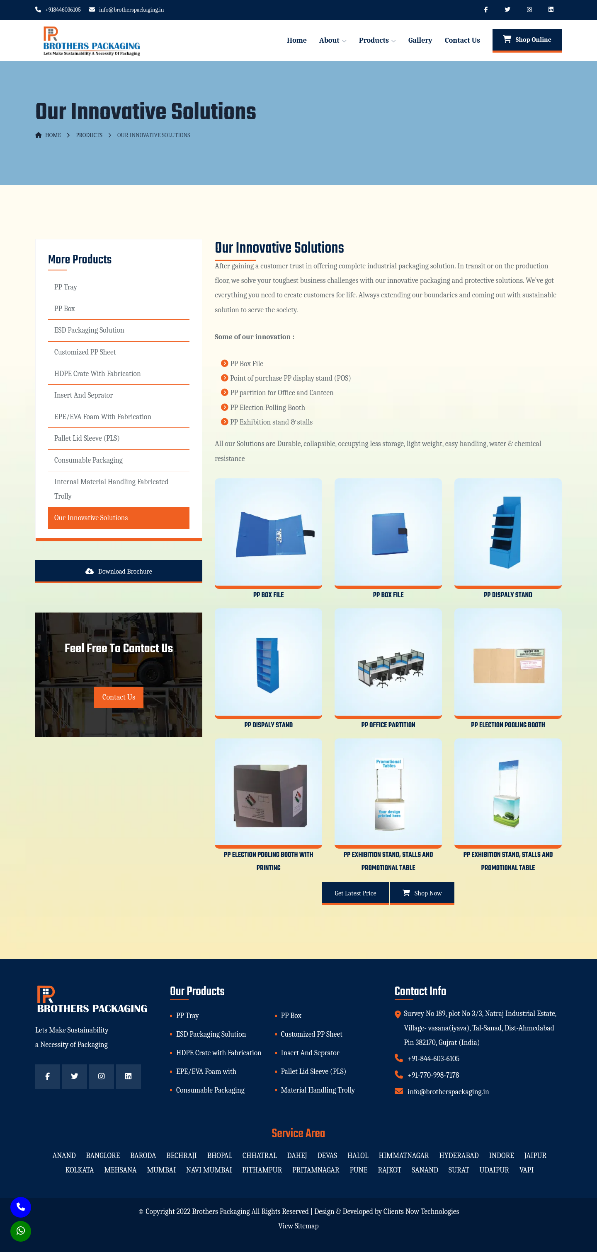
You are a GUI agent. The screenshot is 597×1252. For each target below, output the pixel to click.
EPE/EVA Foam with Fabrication (102, 417)
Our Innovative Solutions (91, 518)
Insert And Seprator (83, 395)
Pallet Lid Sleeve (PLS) (87, 438)
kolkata (79, 1170)
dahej (297, 1155)
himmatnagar (404, 1155)
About (329, 40)
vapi (526, 1170)
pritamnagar (316, 1170)
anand (63, 1155)
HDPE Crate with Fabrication (97, 373)
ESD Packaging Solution (89, 330)
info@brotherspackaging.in (126, 9)
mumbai (161, 1170)
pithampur (262, 1170)
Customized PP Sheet (85, 352)
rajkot (390, 1170)
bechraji (181, 1155)
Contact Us (462, 40)
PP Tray (65, 287)
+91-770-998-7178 (427, 1074)
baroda (143, 1155)
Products (374, 40)
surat (459, 1170)
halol (358, 1155)
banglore (103, 1155)
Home (297, 40)
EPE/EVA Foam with (206, 1071)
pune (359, 1170)
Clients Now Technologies (421, 1211)
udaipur (494, 1170)
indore (501, 1155)
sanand (425, 1170)
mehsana (120, 1170)
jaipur (535, 1155)
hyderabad (459, 1155)
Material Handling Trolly (318, 1090)
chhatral (260, 1155)
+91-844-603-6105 (427, 1058)
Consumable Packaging (88, 460)
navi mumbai (209, 1170)
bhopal (219, 1155)
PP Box (64, 308)
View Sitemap (298, 1226)
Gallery (420, 40)
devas (327, 1155)
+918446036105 (58, 9)
